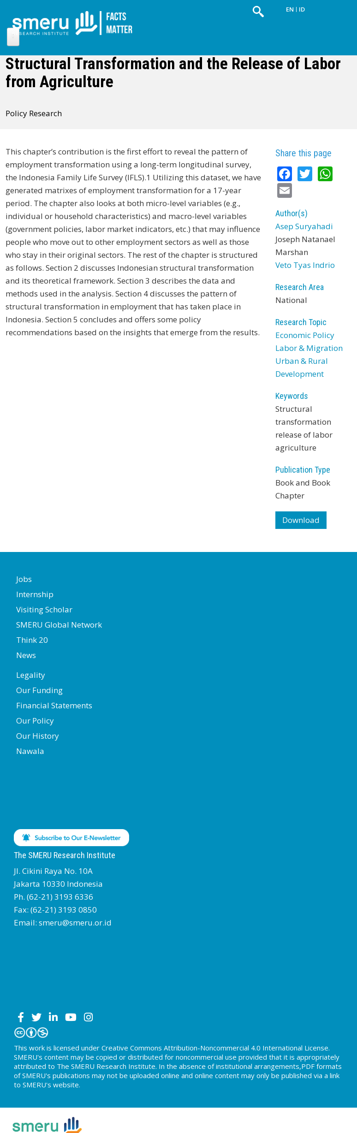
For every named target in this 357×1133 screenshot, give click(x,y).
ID (302, 9)
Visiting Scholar (44, 609)
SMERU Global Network (59, 624)
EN (290, 9)
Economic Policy (304, 335)
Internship (35, 594)
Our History (37, 735)
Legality (30, 675)
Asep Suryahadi (304, 226)
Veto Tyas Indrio (305, 265)
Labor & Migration (309, 348)
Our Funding (39, 690)
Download (301, 520)
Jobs (24, 579)
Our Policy (35, 720)
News (26, 655)
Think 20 (32, 640)
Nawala (30, 751)
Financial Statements (54, 705)
